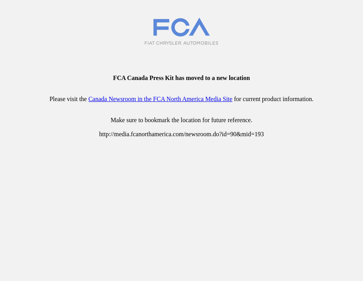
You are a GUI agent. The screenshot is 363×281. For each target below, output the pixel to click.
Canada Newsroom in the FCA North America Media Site (160, 99)
